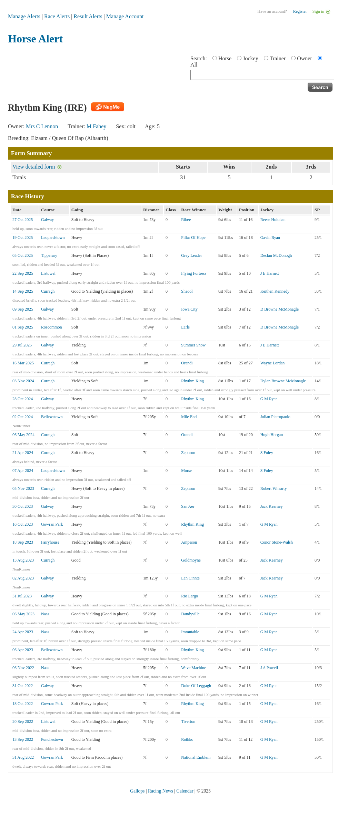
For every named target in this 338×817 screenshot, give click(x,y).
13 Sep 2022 (22, 739)
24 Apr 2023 (22, 631)
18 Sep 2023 (22, 542)
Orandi (186, 363)
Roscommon (51, 327)
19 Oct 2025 (22, 237)
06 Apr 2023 (22, 649)
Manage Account (125, 16)
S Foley (266, 452)
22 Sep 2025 (22, 273)
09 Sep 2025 (22, 309)
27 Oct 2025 (22, 219)
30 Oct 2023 (22, 506)
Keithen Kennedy (274, 291)
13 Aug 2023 (23, 560)
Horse (224, 58)
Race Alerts (57, 16)
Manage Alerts (24, 16)
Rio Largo (189, 596)
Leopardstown (53, 237)
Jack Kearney (271, 506)
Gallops (137, 791)
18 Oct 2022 (22, 703)
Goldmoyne (191, 560)
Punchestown (52, 739)
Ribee (186, 219)
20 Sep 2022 (22, 721)
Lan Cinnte (190, 578)
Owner (304, 58)
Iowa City (189, 309)
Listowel (48, 273)
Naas (45, 614)
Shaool (186, 291)
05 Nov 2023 (23, 488)
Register (300, 11)
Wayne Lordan (272, 363)
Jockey (250, 58)
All (193, 65)
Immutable (190, 631)
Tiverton (188, 721)
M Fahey (96, 126)
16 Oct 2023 (22, 524)
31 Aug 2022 (23, 757)
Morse (186, 470)
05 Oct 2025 (22, 255)
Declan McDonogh (276, 255)
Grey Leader (191, 255)
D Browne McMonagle (279, 309)
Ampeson (189, 542)
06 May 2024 (23, 434)
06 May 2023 (23, 614)
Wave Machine (193, 667)
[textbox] (262, 75)
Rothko (187, 739)
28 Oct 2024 (22, 398)
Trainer (278, 58)
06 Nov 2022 (23, 667)
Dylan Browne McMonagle (283, 381)
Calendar (184, 791)
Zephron (188, 452)
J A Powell (269, 667)
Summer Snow (193, 345)
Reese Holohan (273, 219)
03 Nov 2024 (23, 381)
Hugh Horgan (271, 434)
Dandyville (190, 614)
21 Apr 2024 (22, 452)
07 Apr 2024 (22, 470)
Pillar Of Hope (193, 237)
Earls (185, 327)
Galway (47, 219)
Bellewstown (52, 416)
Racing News (160, 791)
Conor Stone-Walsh (276, 542)
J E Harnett (269, 273)
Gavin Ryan (270, 237)
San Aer (187, 506)
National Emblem (195, 757)
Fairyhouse (50, 542)
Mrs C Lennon (42, 126)
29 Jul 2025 (22, 345)
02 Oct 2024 (22, 416)
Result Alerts (87, 16)
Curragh (47, 291)
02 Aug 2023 (23, 578)
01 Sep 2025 (22, 327)
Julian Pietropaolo (275, 416)
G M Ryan (269, 398)
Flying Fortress (193, 273)
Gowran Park (52, 524)
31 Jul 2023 (22, 596)
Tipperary (49, 255)
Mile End (189, 416)
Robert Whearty (273, 488)
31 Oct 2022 (22, 685)
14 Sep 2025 (22, 291)
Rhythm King (192, 381)
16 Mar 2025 (23, 363)
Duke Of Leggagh (196, 685)
